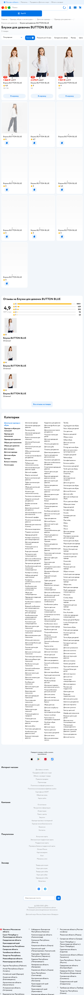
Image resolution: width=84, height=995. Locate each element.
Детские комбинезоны (52, 592)
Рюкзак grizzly (30, 430)
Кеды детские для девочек (50, 577)
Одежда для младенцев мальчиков (33, 598)
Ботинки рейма (68, 463)
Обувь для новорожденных (31, 593)
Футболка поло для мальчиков (32, 665)
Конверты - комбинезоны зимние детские (33, 581)
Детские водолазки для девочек (52, 549)
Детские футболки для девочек (52, 426)
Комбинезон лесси (51, 624)
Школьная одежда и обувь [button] (12, 424)
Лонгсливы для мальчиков (30, 701)
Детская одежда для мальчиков (32, 697)
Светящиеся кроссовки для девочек (52, 568)
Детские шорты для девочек (51, 482)
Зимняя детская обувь (71, 485)
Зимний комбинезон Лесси (51, 642)
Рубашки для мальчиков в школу (31, 464)
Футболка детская (50, 629)
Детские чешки (49, 727)
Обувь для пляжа (69, 504)
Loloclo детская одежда (71, 574)
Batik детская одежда (70, 587)
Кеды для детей (68, 507)
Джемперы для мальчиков (30, 692)
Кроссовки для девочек (49, 563)
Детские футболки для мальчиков (33, 644)
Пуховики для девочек (52, 460)
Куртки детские (49, 607)
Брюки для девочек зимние (51, 545)
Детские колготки (69, 650)
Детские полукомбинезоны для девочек (52, 530)
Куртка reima (48, 646)
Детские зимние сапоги (69, 443)
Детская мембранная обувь (70, 498)
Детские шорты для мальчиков (32, 687)
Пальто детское (49, 678)
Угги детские (67, 431)
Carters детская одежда (71, 577)
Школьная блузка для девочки (32, 443)
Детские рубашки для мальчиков (32, 660)
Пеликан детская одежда (69, 568)
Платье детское (30, 719)
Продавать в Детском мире (42, 773)
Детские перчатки (69, 705)
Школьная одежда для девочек (32, 426)
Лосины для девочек (51, 444)
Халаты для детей (69, 664)
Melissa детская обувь (71, 488)
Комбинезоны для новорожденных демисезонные (31, 617)
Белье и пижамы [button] (10, 462)
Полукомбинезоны (51, 632)
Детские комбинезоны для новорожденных (33, 559)
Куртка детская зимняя (52, 675)
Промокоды (42, 782)
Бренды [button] (7, 458)
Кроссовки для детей (51, 733)
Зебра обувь (67, 440)
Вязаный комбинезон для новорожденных (32, 607)
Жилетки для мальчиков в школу (31, 492)
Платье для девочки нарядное (32, 715)
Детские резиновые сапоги (51, 739)
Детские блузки (49, 521)
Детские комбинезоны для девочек (52, 463)
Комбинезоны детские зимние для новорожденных (33, 568)
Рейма (65, 526)
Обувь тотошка (68, 571)
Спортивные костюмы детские (52, 615)
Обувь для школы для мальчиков (32, 488)
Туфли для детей (49, 580)
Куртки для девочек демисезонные (51, 456)
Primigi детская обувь (70, 447)
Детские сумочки (69, 707)
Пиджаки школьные (32, 532)
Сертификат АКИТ (42, 792)
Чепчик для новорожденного (69, 680)
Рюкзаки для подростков (67, 688)
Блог (42, 856)
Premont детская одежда (69, 601)
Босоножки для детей (71, 466)
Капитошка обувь (69, 627)
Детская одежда (43, 19)
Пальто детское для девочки (51, 472)
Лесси (65, 529)
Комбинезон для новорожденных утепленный (31, 588)
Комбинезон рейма (51, 604)
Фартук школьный (31, 475)
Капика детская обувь (71, 541)
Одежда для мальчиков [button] (9, 435)
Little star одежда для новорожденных (70, 616)
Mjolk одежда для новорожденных (69, 591)
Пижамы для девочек (51, 449)
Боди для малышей (31, 551)
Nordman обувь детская (49, 723)
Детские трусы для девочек (70, 657)
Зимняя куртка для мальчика (31, 648)
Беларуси (55, 914)
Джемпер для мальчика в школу (33, 525)
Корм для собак (42, 875)
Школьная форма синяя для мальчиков (33, 513)
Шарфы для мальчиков (71, 713)
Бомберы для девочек (52, 511)
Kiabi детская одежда (70, 630)
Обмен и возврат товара (42, 776)
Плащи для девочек (51, 649)
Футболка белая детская (49, 681)
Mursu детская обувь (70, 501)
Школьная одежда (31, 423)
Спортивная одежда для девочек (52, 468)
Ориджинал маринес (70, 554)
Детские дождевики (51, 660)
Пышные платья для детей (51, 435)
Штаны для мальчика (32, 640)
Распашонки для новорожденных (31, 555)
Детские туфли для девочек (50, 558)
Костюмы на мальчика (32, 496)
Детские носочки (69, 653)
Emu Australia (68, 612)
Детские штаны (49, 694)
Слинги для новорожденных (50, 589)
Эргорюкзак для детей (33, 563)
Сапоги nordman (50, 715)
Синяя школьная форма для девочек (33, 456)
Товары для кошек (42, 865)
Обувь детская (49, 705)
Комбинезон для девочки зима (31, 732)
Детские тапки (49, 735)
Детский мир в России (34, 914)
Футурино (67, 564)
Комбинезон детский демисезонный (51, 596)
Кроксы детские (50, 730)
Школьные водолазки (32, 529)
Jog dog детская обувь (71, 426)
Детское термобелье (51, 672)
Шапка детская (68, 691)
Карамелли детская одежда (70, 606)
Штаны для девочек (51, 504)
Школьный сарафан (32, 517)
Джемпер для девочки (52, 452)
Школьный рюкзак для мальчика (33, 447)
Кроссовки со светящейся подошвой (52, 718)
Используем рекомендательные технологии (42, 910)
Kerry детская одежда (70, 546)
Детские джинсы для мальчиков (32, 706)
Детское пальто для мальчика (32, 674)
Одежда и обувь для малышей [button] (12, 429)
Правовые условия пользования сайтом (42, 907)
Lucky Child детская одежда (70, 623)
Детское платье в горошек (50, 540)
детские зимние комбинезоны (50, 601)
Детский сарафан (31, 472)
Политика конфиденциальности (42, 785)
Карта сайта (42, 798)
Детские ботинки (69, 491)
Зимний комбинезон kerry (51, 664)
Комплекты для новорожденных (31, 623)
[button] (21, 13)
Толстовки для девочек (33, 729)
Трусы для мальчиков (70, 666)
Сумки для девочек (70, 734)
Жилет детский (49, 655)
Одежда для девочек (62, 19)
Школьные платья (31, 460)
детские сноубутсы (51, 708)
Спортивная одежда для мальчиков (33, 632)
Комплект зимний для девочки (51, 491)
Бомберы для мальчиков (29, 683)
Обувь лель (67, 584)
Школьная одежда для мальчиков (32, 434)
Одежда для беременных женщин (51, 584)
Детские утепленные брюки (51, 701)
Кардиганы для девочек (52, 423)
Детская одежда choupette (68, 532)
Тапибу (65, 423)
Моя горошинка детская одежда (30, 612)
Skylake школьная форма (31, 504)
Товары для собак (42, 872)
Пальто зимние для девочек (31, 722)
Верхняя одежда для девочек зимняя (51, 477)
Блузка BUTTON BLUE (14, 338)
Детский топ (67, 677)
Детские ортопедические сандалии (69, 478)
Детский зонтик (69, 737)
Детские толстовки (51, 652)
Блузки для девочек (9, 23)
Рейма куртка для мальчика (31, 710)
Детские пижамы (69, 661)
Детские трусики (69, 674)
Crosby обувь (68, 598)
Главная (4, 19)
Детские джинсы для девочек (51, 495)
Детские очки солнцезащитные (69, 721)
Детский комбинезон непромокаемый (51, 620)
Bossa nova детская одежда (70, 581)
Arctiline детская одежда (69, 634)
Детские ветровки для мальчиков (33, 636)
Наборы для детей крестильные (31, 576)
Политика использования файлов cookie (42, 789)
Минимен (66, 595)
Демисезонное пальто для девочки (52, 431)
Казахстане (46, 914)
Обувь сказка (68, 437)
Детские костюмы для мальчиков (33, 653)
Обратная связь (42, 795)
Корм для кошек (42, 868)
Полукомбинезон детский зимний (50, 691)
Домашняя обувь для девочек (51, 572)
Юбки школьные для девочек (32, 452)
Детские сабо (68, 494)
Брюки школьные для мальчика (32, 438)
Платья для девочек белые (51, 500)
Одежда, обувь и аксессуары (21, 19)
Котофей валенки (69, 460)
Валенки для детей (69, 434)
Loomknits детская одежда (69, 557)
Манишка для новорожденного (69, 726)
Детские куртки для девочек (51, 525)
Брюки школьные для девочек (32, 479)
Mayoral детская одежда (71, 544)
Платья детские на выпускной (31, 548)
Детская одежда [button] (10, 452)
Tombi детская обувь (70, 469)
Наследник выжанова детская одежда (70, 537)
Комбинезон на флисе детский (33, 602)
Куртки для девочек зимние (51, 486)
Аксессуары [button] (9, 465)
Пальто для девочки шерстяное (51, 536)
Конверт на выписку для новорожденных (32, 538)
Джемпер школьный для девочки (32, 509)
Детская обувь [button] (10, 455)
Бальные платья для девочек (31, 737)
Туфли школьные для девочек (32, 483)
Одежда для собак (42, 878)
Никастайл (67, 561)
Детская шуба (49, 447)
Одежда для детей (31, 535)
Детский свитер (50, 697)
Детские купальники (70, 648)
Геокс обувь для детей (71, 428)
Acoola (65, 513)
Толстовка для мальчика (33, 657)
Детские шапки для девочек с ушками (70, 730)
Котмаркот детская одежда (70, 644)
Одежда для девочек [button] (12, 439)
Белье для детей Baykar (71, 620)
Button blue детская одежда (70, 550)
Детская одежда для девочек (51, 440)
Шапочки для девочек (71, 702)
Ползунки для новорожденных (50, 611)
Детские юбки (30, 726)
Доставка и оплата (42, 770)
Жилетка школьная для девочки (33, 521)
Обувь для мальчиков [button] (12, 442)
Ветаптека (42, 881)
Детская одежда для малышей (32, 543)
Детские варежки (69, 684)
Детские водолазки (51, 657)
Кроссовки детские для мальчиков (52, 554)
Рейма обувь (67, 457)
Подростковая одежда (52, 627)
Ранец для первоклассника (69, 695)
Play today (67, 520)
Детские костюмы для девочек (52, 515)
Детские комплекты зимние (51, 668)
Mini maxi (66, 610)
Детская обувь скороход (68, 472)
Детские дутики (69, 483)
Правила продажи (42, 779)
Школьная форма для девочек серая (32, 468)
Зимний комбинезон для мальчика (32, 669)
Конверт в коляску (31, 573)
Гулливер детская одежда (69, 516)
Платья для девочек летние (51, 507)
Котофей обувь (68, 510)
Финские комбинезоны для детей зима (50, 637)
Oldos (65, 523)
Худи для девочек (50, 518)
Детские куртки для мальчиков (32, 627)
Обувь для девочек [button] (12, 446)
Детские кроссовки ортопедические (70, 451)
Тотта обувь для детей (71, 637)
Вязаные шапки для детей (70, 717)
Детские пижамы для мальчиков (32, 678)
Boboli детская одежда (71, 640)
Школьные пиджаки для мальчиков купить (51, 686)
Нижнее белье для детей (69, 670)
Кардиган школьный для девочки (32, 500)
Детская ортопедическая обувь (52, 711)
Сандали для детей (69, 455)
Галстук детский (69, 710)
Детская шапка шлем (70, 699)
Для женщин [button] (9, 449)
